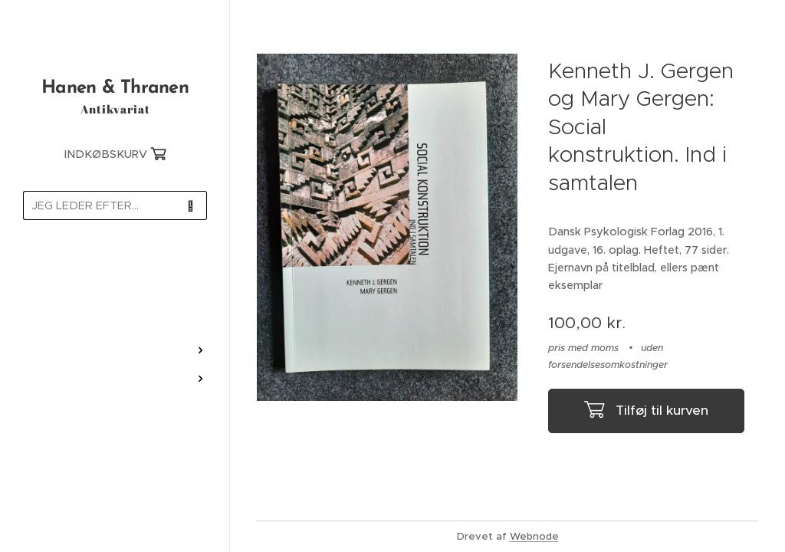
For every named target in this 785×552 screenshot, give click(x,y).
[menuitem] (115, 276)
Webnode (534, 536)
